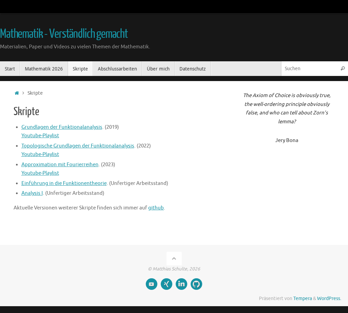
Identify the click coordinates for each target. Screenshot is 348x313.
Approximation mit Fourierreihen (60, 164)
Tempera (302, 298)
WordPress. (329, 298)
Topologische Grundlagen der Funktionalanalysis (77, 146)
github (156, 208)
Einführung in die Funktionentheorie (64, 183)
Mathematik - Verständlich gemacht (63, 34)
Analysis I (32, 193)
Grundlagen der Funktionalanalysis (61, 127)
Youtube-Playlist (40, 135)
